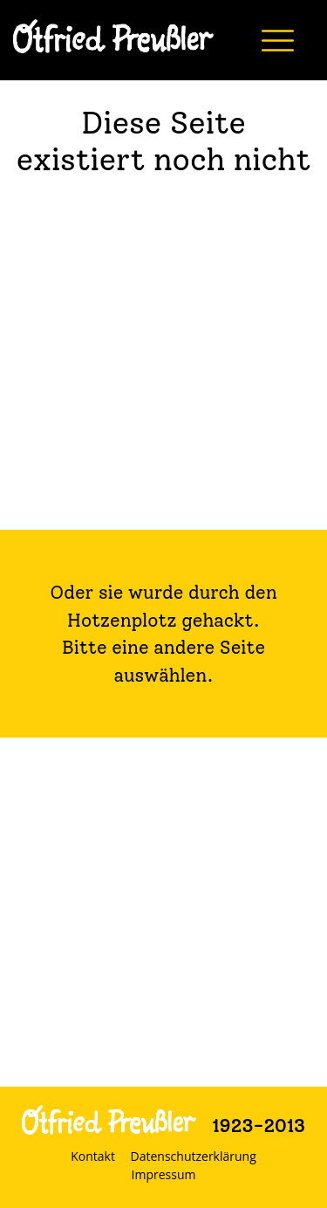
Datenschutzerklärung (193, 1156)
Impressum (164, 1175)
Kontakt (93, 1156)
